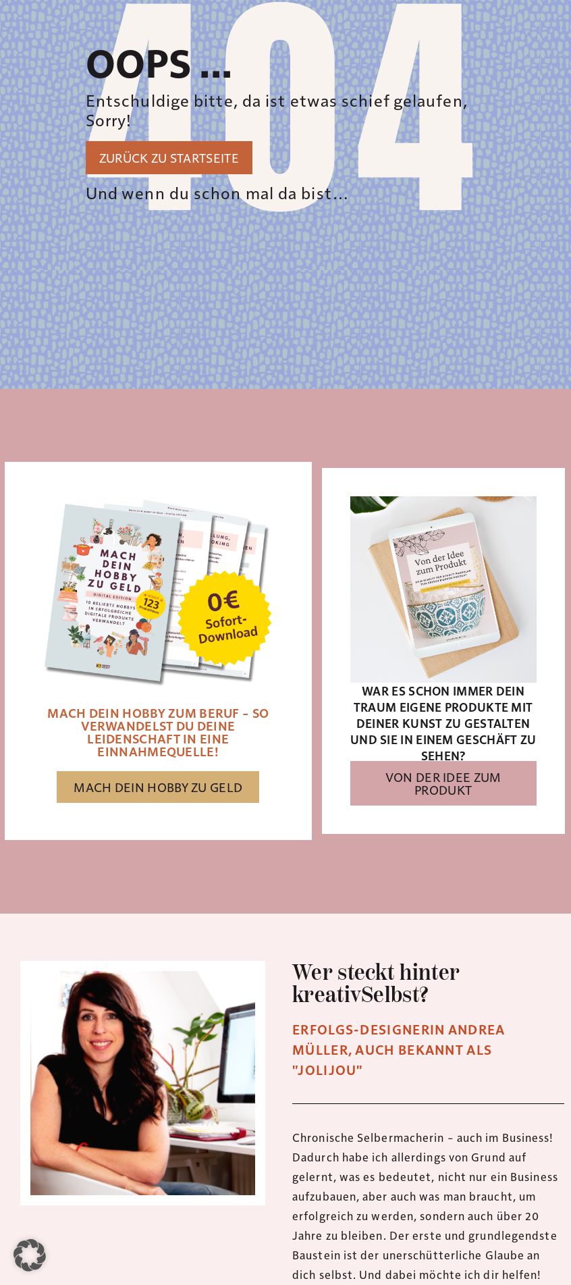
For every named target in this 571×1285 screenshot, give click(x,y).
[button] (29, 1255)
